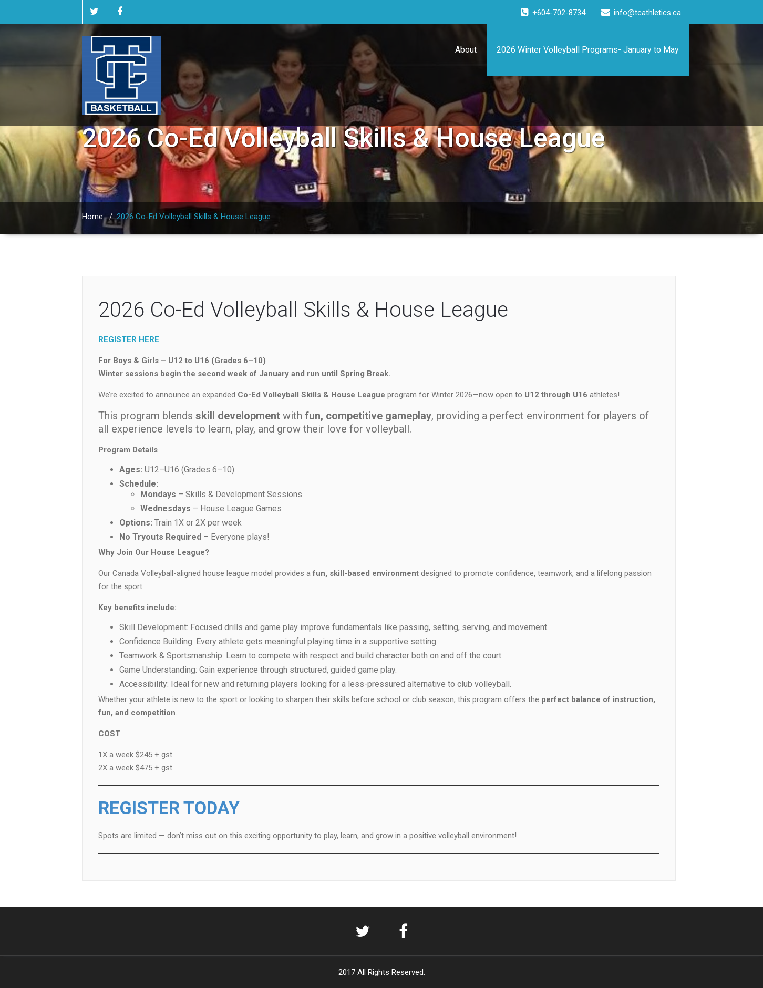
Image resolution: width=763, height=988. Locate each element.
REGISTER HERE (128, 339)
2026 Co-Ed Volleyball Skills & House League (303, 309)
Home (92, 216)
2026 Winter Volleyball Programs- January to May (588, 50)
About (466, 50)
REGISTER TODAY (169, 807)
